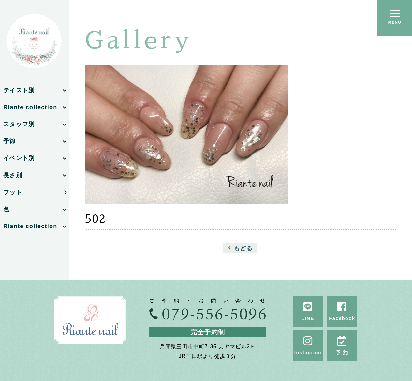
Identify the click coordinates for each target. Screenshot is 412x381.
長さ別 (12, 175)
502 (95, 219)
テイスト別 (19, 90)
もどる (243, 248)
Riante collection (30, 107)
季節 (9, 141)
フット (12, 192)
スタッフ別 (19, 124)
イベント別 (19, 158)
